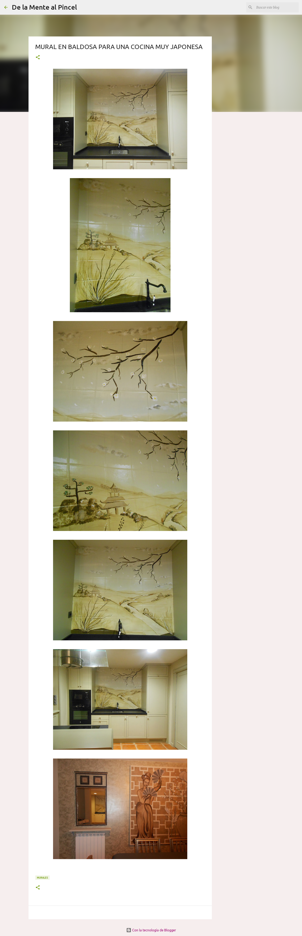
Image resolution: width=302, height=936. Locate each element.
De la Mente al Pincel (44, 7)
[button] (37, 57)
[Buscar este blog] (277, 7)
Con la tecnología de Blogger (151, 930)
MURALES (42, 877)
